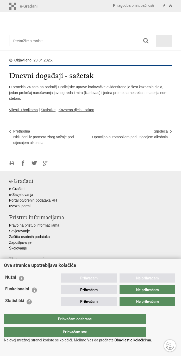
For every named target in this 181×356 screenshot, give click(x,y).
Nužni (10, 287)
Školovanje (18, 248)
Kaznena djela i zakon (76, 110)
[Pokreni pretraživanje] (146, 40)
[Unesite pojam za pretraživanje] (30, 40)
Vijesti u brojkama (23, 110)
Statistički (14, 311)
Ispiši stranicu (12, 163)
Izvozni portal (19, 206)
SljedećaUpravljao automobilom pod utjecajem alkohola (130, 134)
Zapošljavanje (20, 242)
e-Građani (17, 189)
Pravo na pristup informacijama (34, 225)
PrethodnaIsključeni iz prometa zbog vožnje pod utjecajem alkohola (43, 137)
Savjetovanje (19, 231)
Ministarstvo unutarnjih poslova (34, 267)
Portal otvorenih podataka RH (33, 200)
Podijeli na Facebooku (23, 163)
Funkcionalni (17, 299)
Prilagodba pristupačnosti (133, 5)
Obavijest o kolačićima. (133, 340)
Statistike (48, 110)
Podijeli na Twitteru (34, 163)
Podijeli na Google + (45, 163)
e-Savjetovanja (21, 194)
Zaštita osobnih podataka (29, 237)
